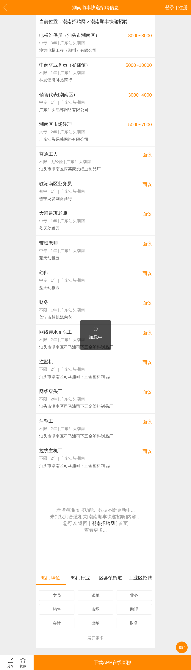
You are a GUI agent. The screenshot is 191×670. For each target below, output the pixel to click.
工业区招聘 (140, 577)
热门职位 (50, 577)
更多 (95, 638)
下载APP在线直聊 (112, 662)
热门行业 (80, 577)
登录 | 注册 (176, 7)
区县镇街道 (110, 577)
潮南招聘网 (74, 21)
